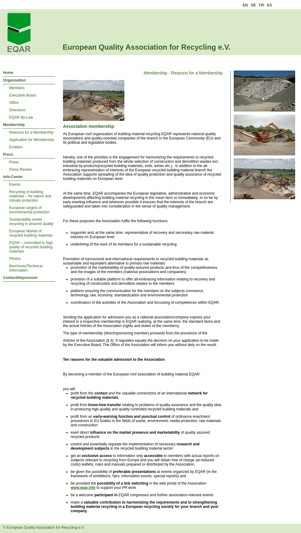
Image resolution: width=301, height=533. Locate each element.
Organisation (14, 80)
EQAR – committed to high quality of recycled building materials (31, 247)
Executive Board (22, 95)
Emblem (16, 147)
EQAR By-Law (21, 117)
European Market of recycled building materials (31, 233)
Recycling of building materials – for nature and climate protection (30, 196)
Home (8, 72)
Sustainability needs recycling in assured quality (31, 221)
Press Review (20, 169)
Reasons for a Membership (31, 132)
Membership (14, 125)
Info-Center (13, 177)
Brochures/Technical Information (25, 268)
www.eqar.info (83, 487)
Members (17, 88)
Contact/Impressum (20, 278)
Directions (17, 110)
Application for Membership (31, 140)
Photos (15, 259)
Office (14, 103)
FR (261, 5)
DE (253, 5)
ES (269, 5)
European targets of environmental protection (29, 210)
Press (8, 154)
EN (245, 5)
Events (15, 184)
